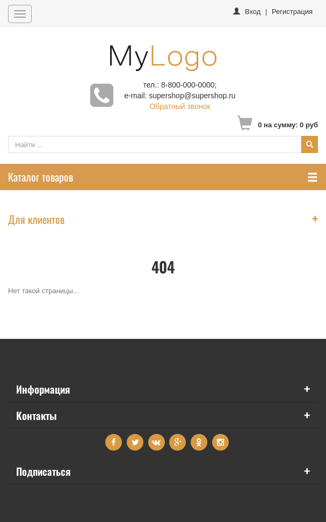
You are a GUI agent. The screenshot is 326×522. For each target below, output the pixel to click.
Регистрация (292, 12)
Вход (252, 12)
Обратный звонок (179, 106)
